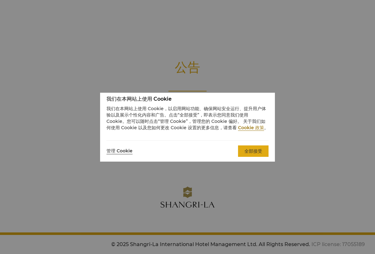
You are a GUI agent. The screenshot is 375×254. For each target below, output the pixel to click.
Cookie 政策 (251, 127)
